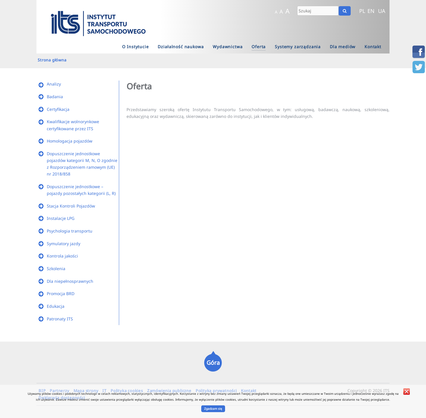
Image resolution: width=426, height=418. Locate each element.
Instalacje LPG (60, 218)
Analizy (54, 84)
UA (381, 10)
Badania (55, 96)
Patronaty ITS (60, 319)
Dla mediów (342, 46)
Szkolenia (56, 268)
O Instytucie (135, 46)
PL (362, 10)
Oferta (259, 46)
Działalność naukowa (181, 46)
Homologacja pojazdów (69, 141)
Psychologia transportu (69, 231)
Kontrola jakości (62, 256)
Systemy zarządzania (298, 46)
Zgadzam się (213, 409)
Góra (213, 363)
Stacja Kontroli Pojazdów (71, 206)
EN (371, 10)
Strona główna (52, 60)
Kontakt (373, 46)
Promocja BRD (60, 293)
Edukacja (55, 306)
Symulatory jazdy (63, 243)
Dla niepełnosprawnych (70, 281)
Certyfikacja (58, 109)
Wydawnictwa (227, 46)
